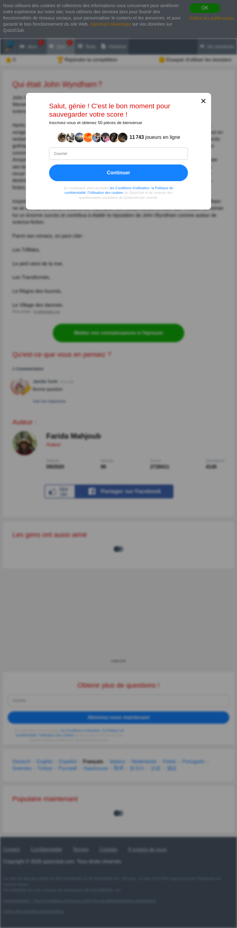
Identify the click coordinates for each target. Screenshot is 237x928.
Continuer (118, 172)
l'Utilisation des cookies (105, 192)
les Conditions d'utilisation (129, 187)
